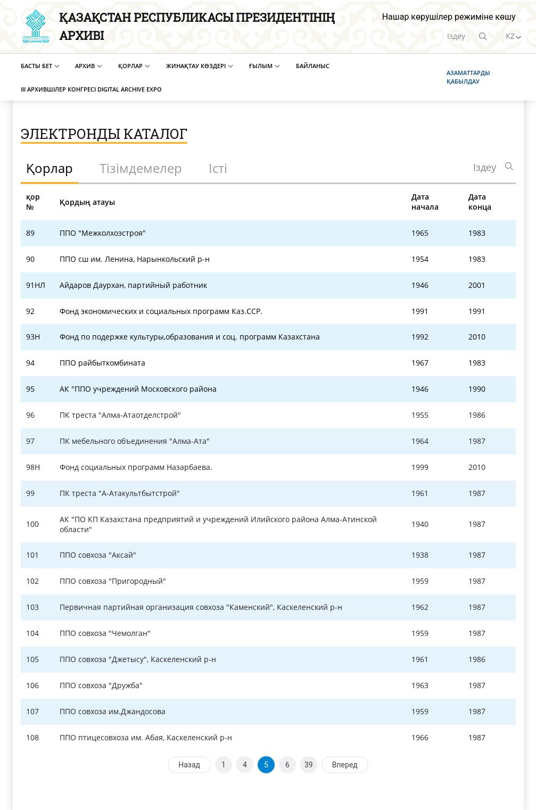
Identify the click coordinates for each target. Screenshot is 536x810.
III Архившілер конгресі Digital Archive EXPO (91, 89)
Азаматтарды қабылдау (468, 77)
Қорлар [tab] (49, 168)
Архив (85, 66)
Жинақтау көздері (196, 66)
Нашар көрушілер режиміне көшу (449, 17)
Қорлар (130, 66)
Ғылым (261, 66)
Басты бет (36, 66)
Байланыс (312, 66)
